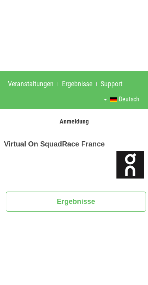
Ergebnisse (77, 84)
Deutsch (121, 99)
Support (111, 84)
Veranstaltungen (31, 84)
